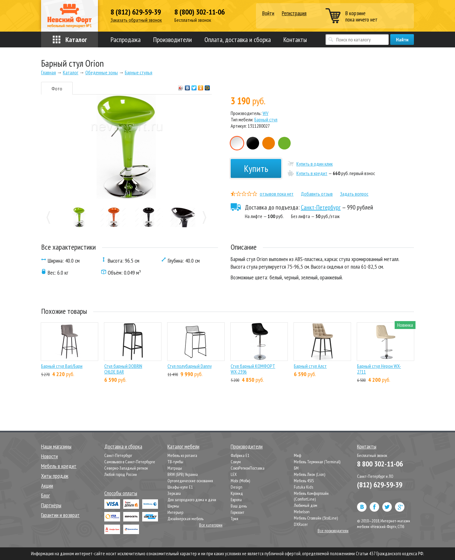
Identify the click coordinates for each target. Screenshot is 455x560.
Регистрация (294, 13)
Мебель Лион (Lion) (309, 474)
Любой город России (120, 474)
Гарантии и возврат (60, 515)
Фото (57, 88)
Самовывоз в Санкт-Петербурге (129, 462)
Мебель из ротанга (182, 455)
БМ (296, 468)
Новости (49, 456)
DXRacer (301, 524)
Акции (47, 485)
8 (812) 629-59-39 (136, 12)
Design (236, 487)
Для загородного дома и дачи (191, 499)
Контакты (295, 39)
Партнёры (51, 505)
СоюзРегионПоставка (247, 468)
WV (265, 113)
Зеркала (174, 493)
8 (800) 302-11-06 (199, 12)
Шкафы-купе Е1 (180, 487)
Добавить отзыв (317, 193)
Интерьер (175, 512)
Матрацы (174, 468)
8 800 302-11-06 (380, 464)
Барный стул (265, 119)
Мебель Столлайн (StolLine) (316, 518)
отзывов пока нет (277, 193)
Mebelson (302, 511)
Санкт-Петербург (321, 207)
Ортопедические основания (190, 481)
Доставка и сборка (123, 446)
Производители (172, 39)
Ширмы (173, 506)
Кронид (237, 493)
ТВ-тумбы (175, 462)
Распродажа (126, 39)
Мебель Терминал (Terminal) (317, 462)
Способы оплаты (120, 493)
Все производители (333, 530)
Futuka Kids (303, 487)
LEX (234, 474)
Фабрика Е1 (240, 455)
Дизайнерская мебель (185, 518)
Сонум (236, 462)
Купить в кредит (311, 173)
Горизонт (237, 512)
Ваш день (239, 506)
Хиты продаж (54, 475)
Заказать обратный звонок (136, 20)
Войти (268, 13)
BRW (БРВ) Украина (182, 474)
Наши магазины (56, 446)
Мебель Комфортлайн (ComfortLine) (311, 496)
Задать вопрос (354, 193)
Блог (45, 495)
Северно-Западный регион (126, 468)
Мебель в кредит (58, 466)
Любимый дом (305, 505)
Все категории (210, 525)
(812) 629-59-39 (379, 485)
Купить (256, 168)
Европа (236, 499)
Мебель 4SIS (304, 481)
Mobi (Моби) (240, 481)
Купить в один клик (314, 164)
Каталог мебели (183, 446)
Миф (297, 455)
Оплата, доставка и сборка (237, 39)
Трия (234, 518)
